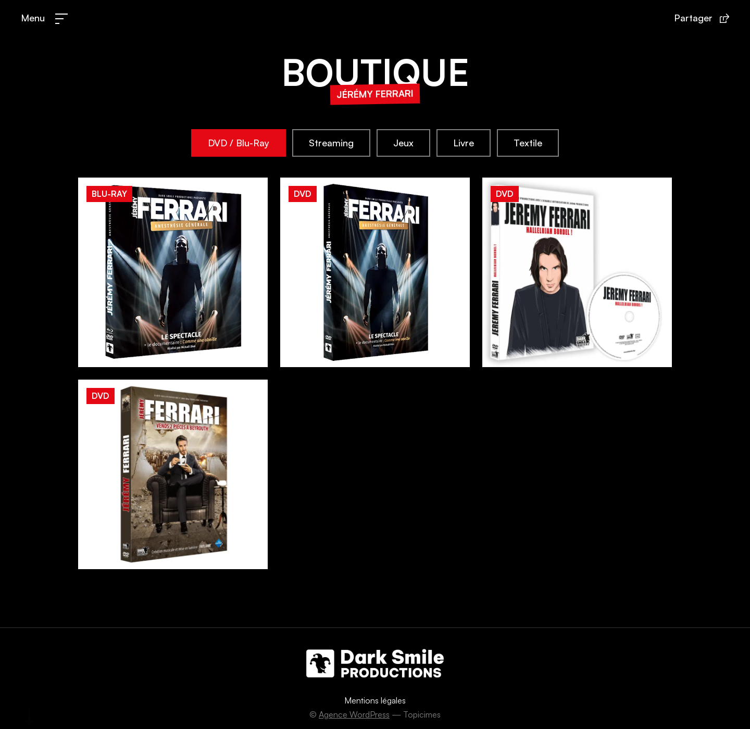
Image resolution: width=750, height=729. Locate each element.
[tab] (238, 143)
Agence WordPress (354, 714)
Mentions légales (375, 700)
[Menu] (61, 18)
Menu (33, 17)
